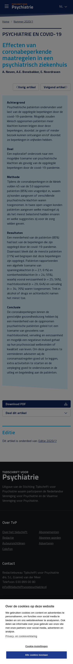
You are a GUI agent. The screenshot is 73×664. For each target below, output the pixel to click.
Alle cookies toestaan (36, 655)
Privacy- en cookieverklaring (21, 636)
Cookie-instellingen (36, 646)
